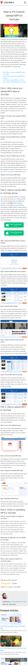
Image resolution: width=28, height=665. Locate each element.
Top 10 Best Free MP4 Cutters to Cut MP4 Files (12, 627)
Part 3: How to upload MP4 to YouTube (13, 80)
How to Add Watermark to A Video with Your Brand (13, 649)
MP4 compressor (9, 171)
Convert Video (22, 601)
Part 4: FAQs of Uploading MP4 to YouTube (14, 82)
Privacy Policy (20, 660)
